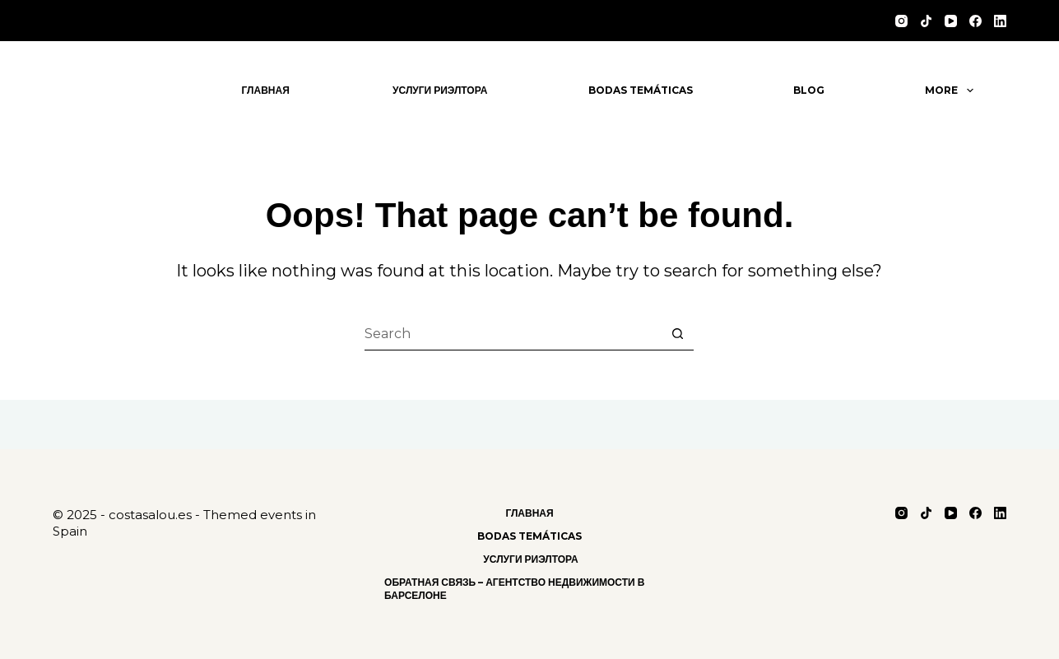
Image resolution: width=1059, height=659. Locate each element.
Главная (266, 90)
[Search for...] (513, 334)
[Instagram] (901, 21)
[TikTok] (926, 21)
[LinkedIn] (1000, 21)
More (952, 90)
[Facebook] (975, 21)
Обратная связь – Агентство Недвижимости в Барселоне (514, 588)
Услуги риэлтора (438, 90)
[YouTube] (951, 21)
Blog (808, 90)
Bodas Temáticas (640, 90)
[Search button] (677, 334)
